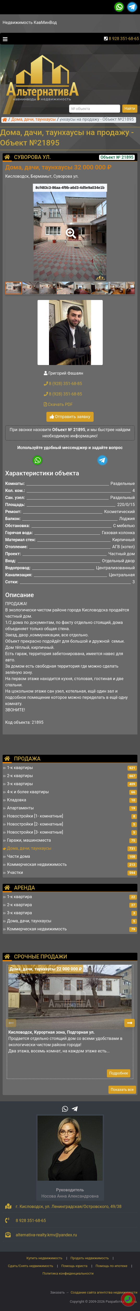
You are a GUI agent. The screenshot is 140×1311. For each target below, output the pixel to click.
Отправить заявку (70, 416)
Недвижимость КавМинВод (30, 22)
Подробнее (118, 1073)
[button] (70, 230)
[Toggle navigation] (4, 38)
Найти (130, 108)
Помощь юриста (74, 1266)
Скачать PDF (58, 404)
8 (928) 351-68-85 (63, 383)
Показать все (122, 1090)
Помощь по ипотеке (111, 1266)
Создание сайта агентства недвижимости (104, 1292)
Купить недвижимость (45, 1258)
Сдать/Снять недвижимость (30, 1266)
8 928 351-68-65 (124, 38)
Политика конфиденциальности (68, 1273)
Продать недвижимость (90, 1258)
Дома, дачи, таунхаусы (33, 120)
